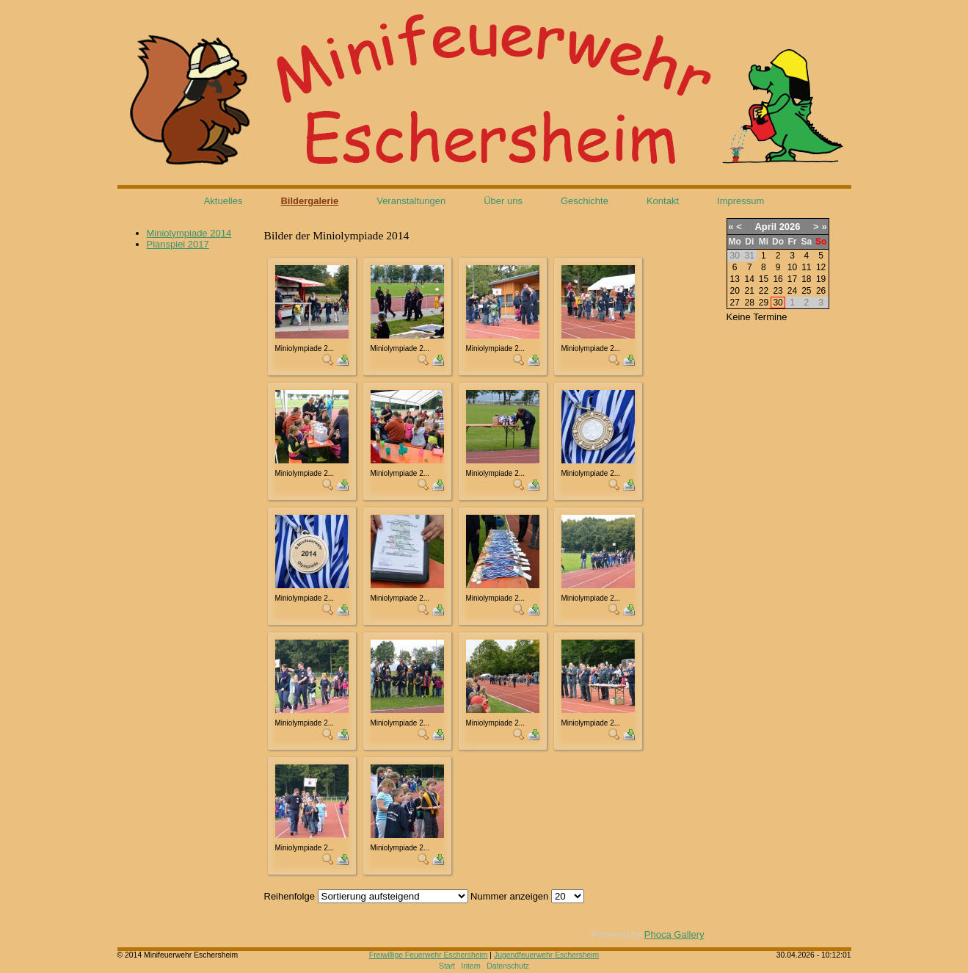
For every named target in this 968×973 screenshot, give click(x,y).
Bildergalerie (309, 200)
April (765, 226)
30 (777, 302)
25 (806, 291)
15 (763, 279)
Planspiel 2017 (178, 244)
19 (821, 279)
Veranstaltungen (410, 200)
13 (734, 279)
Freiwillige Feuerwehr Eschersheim (428, 955)
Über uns (503, 200)
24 (792, 291)
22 (763, 291)
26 (821, 291)
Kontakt (663, 200)
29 (763, 302)
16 (777, 279)
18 (806, 279)
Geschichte (584, 200)
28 (749, 302)
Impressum (740, 200)
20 (734, 291)
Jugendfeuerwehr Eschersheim (546, 955)
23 (777, 291)
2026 (790, 226)
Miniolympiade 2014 (189, 233)
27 (734, 302)
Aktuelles (223, 200)
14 (749, 279)
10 (792, 267)
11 (806, 267)
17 (792, 279)
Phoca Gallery (674, 934)
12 (821, 267)
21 (749, 291)
